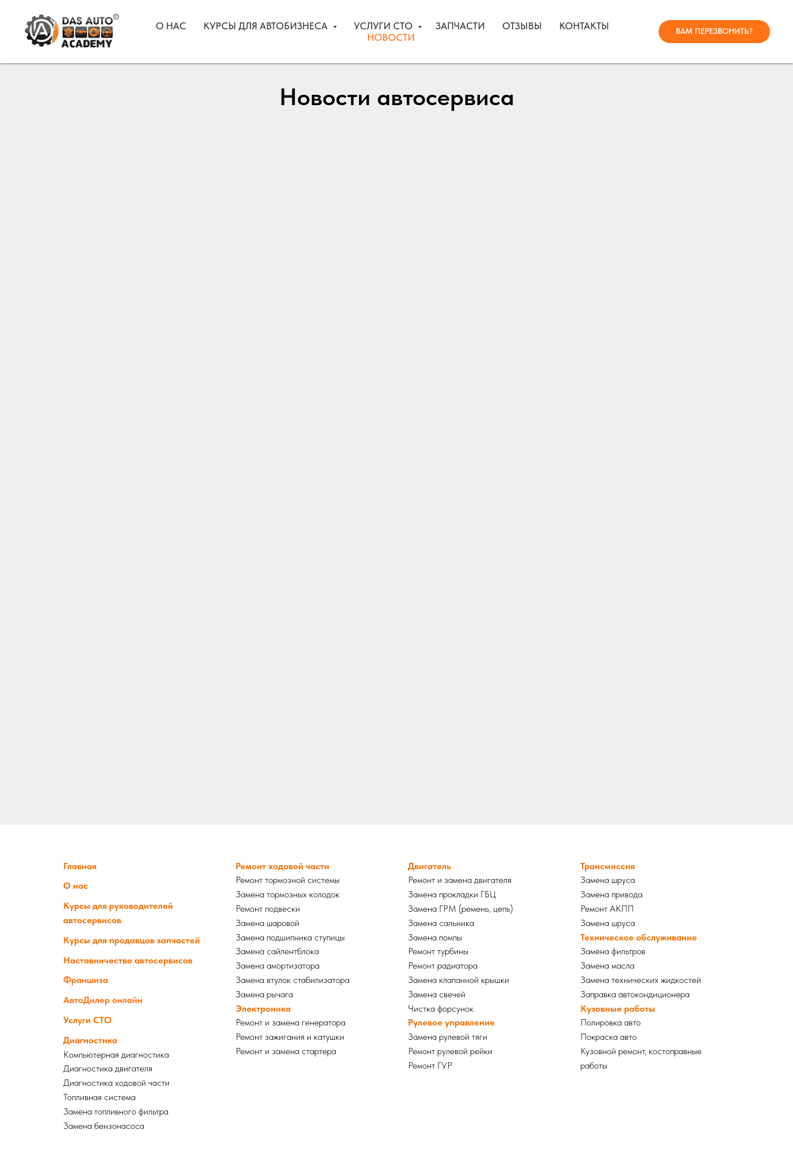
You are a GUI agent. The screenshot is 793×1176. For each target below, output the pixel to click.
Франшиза (85, 979)
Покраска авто (608, 1036)
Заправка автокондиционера (635, 994)
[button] (714, 31)
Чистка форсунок (441, 1008)
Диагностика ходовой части (116, 1082)
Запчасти (460, 26)
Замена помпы (435, 937)
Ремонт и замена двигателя (459, 879)
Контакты (584, 26)
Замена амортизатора (277, 965)
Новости (391, 37)
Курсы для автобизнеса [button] (266, 26)
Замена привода (611, 894)
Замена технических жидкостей (640, 979)
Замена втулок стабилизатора (292, 979)
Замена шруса (607, 879)
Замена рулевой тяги (447, 1036)
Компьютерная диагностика (116, 1054)
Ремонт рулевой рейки (450, 1051)
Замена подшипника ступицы (290, 937)
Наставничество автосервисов (128, 960)
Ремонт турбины (438, 951)
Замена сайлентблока (277, 951)
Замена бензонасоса (103, 1125)
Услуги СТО (384, 26)
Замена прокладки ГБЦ (452, 894)
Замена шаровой (267, 922)
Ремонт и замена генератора (290, 1022)
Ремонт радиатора (443, 965)
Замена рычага (264, 994)
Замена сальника (441, 922)
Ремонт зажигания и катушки (290, 1036)
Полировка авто (610, 1022)
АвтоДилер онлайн (103, 999)
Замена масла (607, 965)
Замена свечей (436, 994)
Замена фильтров (612, 951)
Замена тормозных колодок (288, 894)
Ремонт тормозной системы (288, 879)
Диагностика (90, 1040)
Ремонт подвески (268, 908)
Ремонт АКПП (607, 908)
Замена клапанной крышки (458, 979)
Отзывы (522, 26)
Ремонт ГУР (430, 1065)
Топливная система (99, 1097)
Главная (80, 866)
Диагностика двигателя (107, 1068)
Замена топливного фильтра (115, 1111)
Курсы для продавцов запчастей (131, 940)
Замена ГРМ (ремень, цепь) (460, 908)
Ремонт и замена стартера (286, 1051)
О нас (171, 26)
